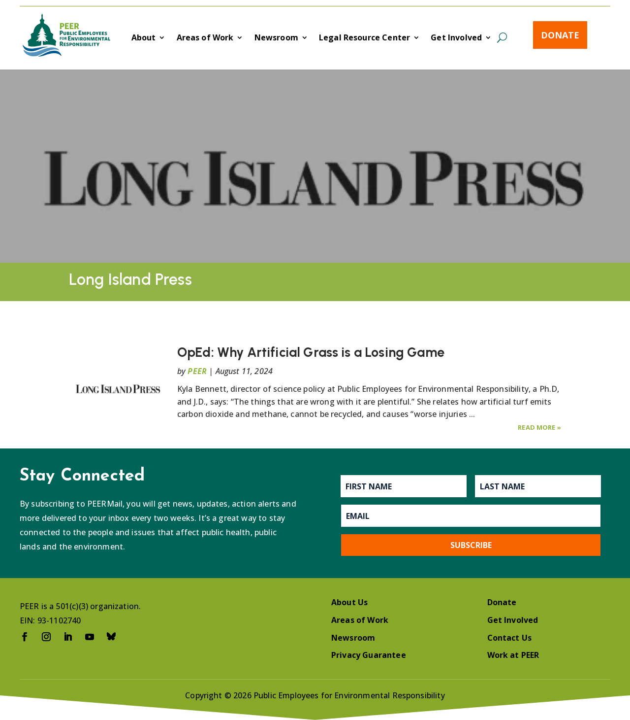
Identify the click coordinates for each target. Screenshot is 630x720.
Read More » (539, 427)
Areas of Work (205, 38)
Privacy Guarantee (368, 655)
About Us (349, 602)
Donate (560, 35)
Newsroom (276, 38)
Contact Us (509, 637)
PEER (197, 371)
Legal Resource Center (364, 38)
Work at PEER (513, 655)
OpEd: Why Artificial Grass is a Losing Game (310, 352)
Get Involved (456, 38)
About (143, 38)
